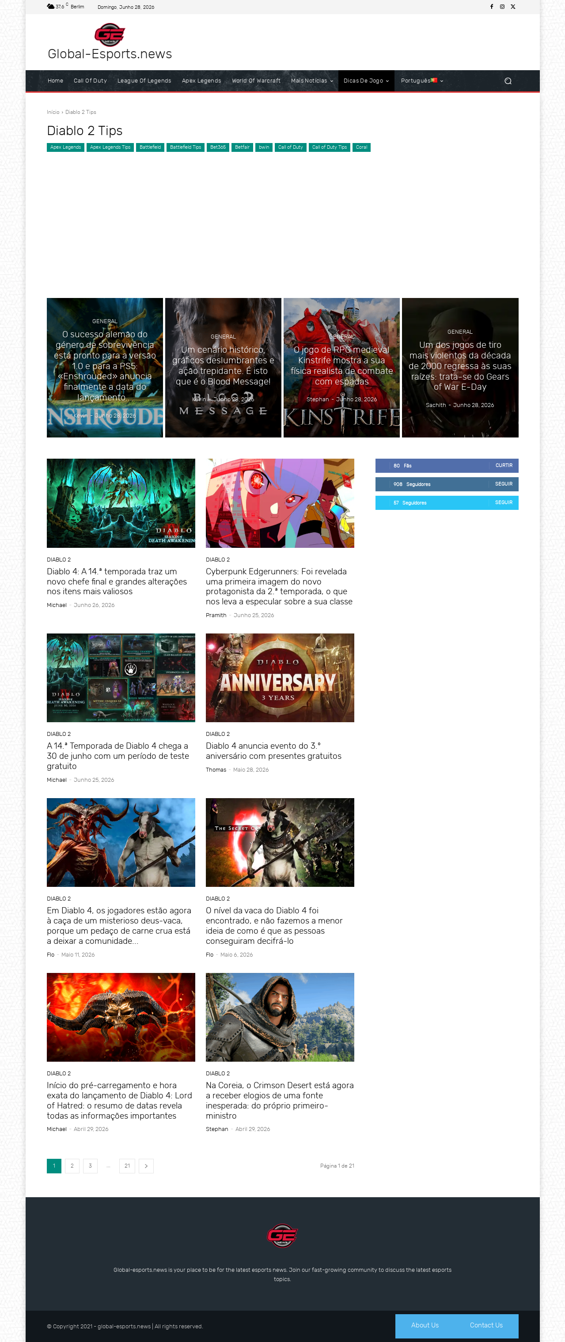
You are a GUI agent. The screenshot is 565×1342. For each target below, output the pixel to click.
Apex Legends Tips (110, 147)
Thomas (216, 769)
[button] (508, 81)
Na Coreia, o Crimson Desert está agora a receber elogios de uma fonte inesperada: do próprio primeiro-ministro (280, 1100)
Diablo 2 (59, 559)
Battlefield (150, 147)
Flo (50, 954)
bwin (264, 147)
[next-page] (146, 1166)
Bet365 (218, 147)
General (105, 322)
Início (53, 112)
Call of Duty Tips (329, 147)
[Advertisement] (283, 218)
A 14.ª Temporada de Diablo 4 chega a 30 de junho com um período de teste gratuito (118, 756)
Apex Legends (65, 147)
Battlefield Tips (186, 147)
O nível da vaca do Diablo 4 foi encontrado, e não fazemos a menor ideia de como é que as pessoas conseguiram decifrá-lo (274, 925)
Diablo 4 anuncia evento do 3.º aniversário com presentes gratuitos (273, 751)
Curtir (504, 465)
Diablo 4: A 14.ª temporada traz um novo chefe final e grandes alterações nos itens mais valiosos (117, 581)
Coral (362, 147)
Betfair (242, 147)
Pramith (216, 615)
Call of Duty (291, 147)
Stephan (217, 1129)
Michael (57, 605)
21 (127, 1166)
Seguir (503, 484)
